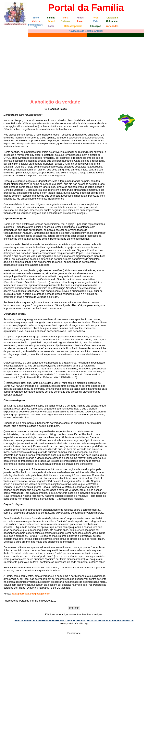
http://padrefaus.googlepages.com (30, 593)
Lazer (51, 26)
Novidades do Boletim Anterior (86, 31)
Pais (65, 17)
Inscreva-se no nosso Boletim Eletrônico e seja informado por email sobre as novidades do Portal (74, 620)
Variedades (112, 26)
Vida (95, 21)
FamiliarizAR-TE (35, 26)
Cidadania (112, 17)
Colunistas (112, 21)
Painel (51, 21)
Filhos (80, 17)
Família (51, 17)
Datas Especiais (73, 26)
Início (36, 17)
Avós (95, 17)
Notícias (65, 21)
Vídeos (36, 21)
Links (80, 21)
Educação (95, 26)
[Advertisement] (74, 67)
